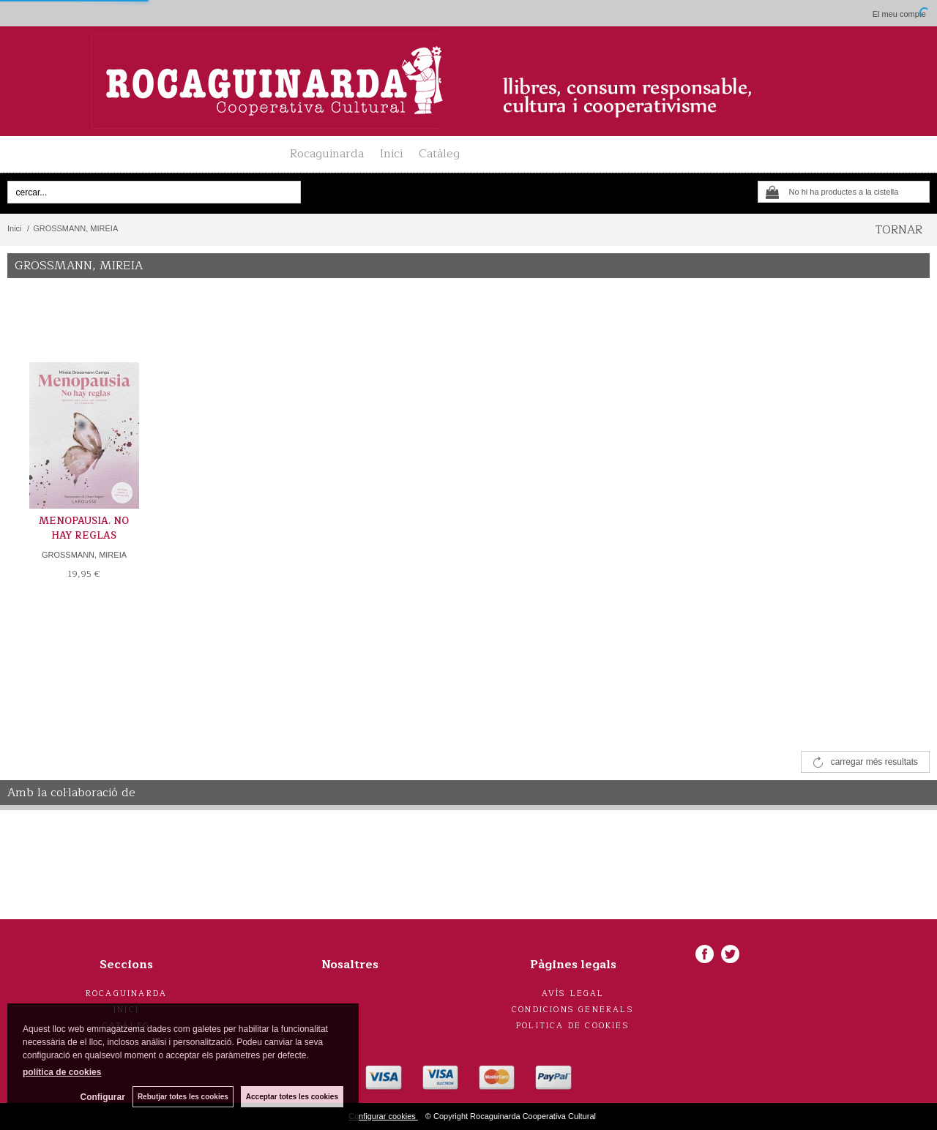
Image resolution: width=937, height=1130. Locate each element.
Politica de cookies (573, 1026)
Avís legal (573, 993)
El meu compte (899, 14)
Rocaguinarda (327, 153)
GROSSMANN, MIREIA (84, 554)
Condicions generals (573, 1010)
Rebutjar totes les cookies (183, 1097)
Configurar (103, 1097)
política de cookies (62, 1072)
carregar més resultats (874, 762)
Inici (391, 153)
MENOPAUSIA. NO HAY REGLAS (84, 528)
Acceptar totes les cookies (292, 1097)
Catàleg (439, 153)
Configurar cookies (383, 1116)
